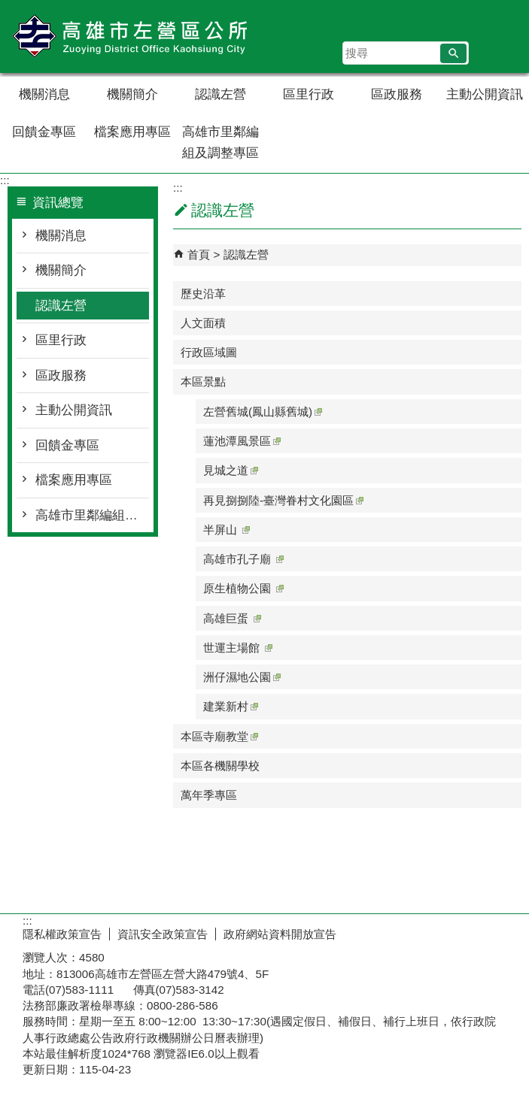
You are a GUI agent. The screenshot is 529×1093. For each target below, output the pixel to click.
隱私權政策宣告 (62, 934)
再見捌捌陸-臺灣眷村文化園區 (283, 500)
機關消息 (44, 94)
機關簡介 (132, 94)
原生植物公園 (243, 588)
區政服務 (396, 94)
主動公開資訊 (484, 94)
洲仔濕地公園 (242, 677)
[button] (453, 53)
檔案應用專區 (132, 132)
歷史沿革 (203, 293)
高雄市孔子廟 (243, 559)
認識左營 (220, 94)
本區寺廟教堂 (219, 736)
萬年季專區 (209, 795)
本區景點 (203, 381)
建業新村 (230, 706)
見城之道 (230, 470)
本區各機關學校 (220, 765)
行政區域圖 (209, 352)
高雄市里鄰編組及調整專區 (220, 142)
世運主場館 (237, 647)
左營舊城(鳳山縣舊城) (262, 411)
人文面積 (203, 322)
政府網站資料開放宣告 (279, 934)
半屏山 (226, 529)
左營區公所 (127, 36)
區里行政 (308, 94)
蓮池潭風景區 (242, 440)
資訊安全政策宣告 (162, 934)
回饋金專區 (44, 132)
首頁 (198, 254)
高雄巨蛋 (232, 618)
